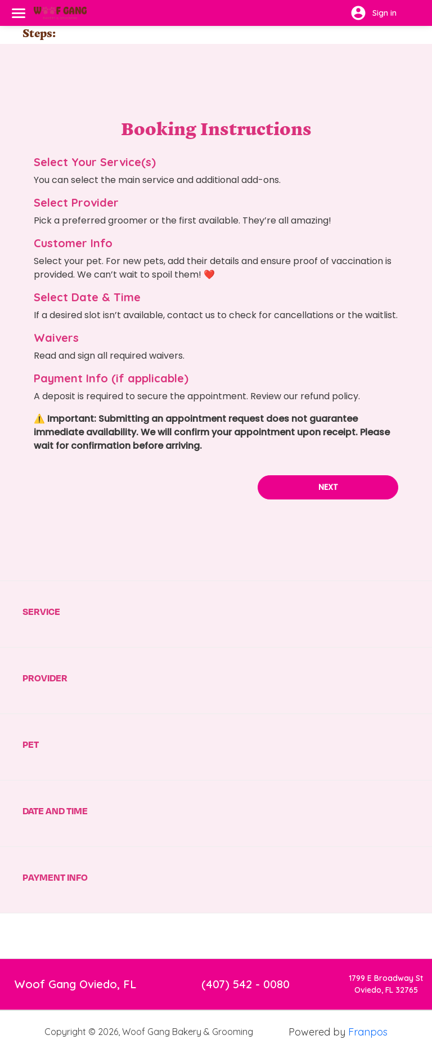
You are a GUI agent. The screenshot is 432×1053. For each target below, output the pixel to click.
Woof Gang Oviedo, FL (75, 959)
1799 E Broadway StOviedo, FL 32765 (386, 959)
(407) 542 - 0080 (245, 959)
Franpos (368, 1006)
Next (328, 461)
